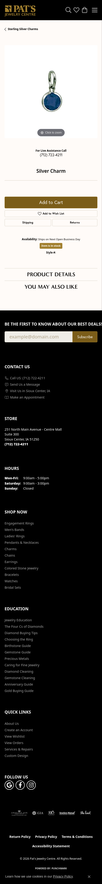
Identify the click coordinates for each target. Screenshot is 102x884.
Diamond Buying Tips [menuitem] (21, 633)
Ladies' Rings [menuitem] (15, 536)
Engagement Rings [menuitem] (19, 523)
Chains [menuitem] (10, 555)
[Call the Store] (16, 444)
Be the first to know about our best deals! (51, 324)
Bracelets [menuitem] (12, 574)
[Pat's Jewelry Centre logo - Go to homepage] (20, 10)
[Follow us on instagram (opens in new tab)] (31, 785)
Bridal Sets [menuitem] (13, 587)
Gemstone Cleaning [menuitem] (20, 678)
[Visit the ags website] (19, 813)
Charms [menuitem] (11, 549)
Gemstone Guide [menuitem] (18, 652)
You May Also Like (51, 287)
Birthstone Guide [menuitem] (18, 646)
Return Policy (20, 836)
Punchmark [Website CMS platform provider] (59, 868)
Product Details (51, 274)
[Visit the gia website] (37, 813)
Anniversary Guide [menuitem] (19, 684)
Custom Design (16, 755)
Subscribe (85, 337)
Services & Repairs (19, 749)
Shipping (27, 222)
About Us (12, 723)
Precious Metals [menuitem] (17, 658)
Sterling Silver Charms (23, 29)
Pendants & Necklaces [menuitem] (22, 542)
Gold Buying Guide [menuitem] (19, 691)
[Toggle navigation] (95, 10)
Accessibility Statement (51, 846)
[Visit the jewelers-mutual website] (67, 813)
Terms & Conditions (77, 836)
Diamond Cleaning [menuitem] (19, 671)
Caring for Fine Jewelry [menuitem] (22, 665)
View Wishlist (15, 736)
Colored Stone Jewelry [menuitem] (21, 568)
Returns (75, 222)
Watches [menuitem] (11, 581)
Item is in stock (51, 245)
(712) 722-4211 (51, 155)
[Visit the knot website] (85, 813)
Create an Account (19, 730)
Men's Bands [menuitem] (14, 529)
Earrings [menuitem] (11, 562)
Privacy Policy (46, 836)
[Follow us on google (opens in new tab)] (9, 785)
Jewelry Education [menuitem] (18, 620)
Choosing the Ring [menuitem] (19, 639)
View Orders (14, 743)
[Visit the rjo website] (51, 813)
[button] (68, 10)
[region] (51, 91)
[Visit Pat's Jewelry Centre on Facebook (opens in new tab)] (20, 785)
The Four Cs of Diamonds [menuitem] (24, 626)
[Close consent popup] (89, 876)
